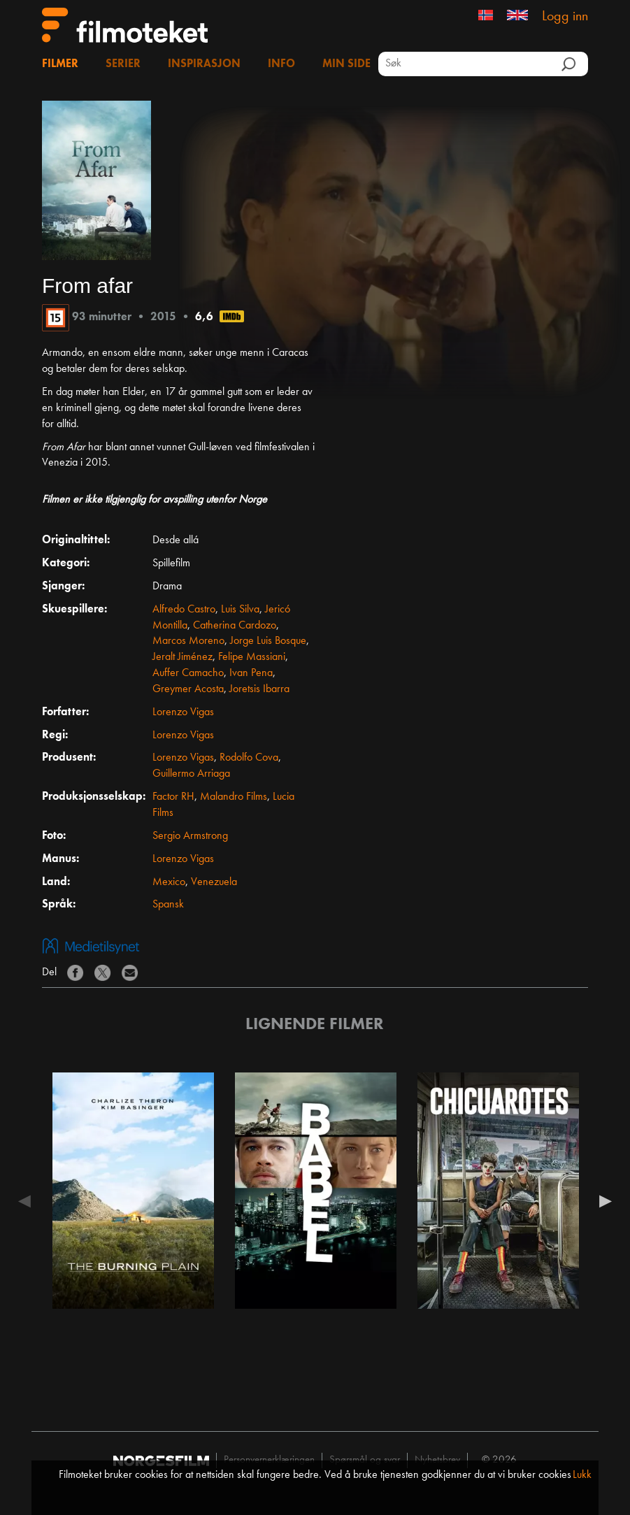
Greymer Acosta (188, 689)
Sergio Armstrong (190, 836)
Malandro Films (233, 797)
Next (602, 1201)
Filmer (60, 64)
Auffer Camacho (188, 673)
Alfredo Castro (183, 609)
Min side (346, 64)
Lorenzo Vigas (183, 712)
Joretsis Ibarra (259, 689)
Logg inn (565, 17)
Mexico (168, 882)
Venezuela (214, 882)
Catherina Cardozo (234, 625)
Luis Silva (240, 609)
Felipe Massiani (251, 657)
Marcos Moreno (188, 641)
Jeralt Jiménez (182, 657)
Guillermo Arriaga (191, 774)
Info (281, 64)
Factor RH (173, 797)
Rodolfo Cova (249, 757)
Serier (123, 64)
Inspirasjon (204, 64)
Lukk (582, 1475)
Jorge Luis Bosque (268, 641)
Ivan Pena (251, 673)
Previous (28, 1201)
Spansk (168, 904)
